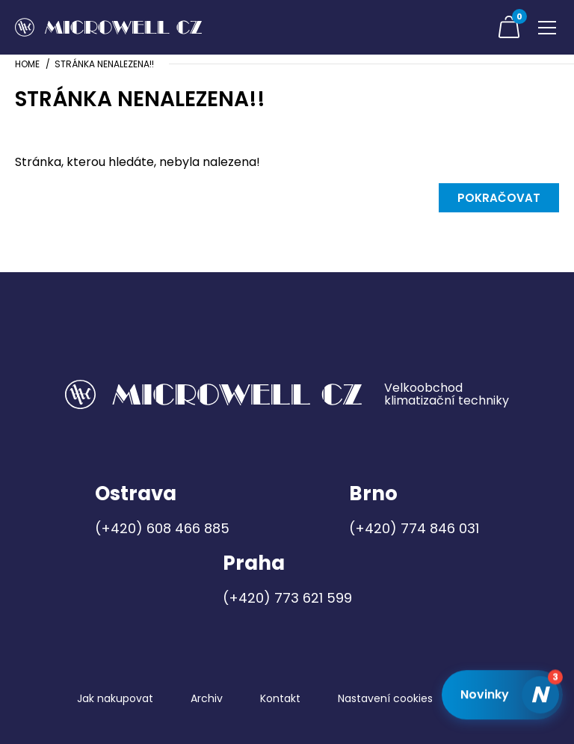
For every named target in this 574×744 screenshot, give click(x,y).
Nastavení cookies (385, 698)
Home (27, 64)
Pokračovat (498, 198)
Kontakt (280, 698)
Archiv (207, 698)
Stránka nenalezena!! (104, 64)
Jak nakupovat (115, 698)
